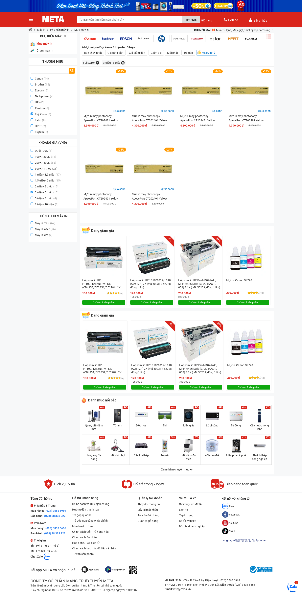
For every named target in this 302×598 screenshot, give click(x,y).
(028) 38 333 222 (54, 515)
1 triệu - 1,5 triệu (48, 174)
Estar (38, 120)
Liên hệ (183, 509)
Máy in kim (44, 235)
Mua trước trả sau (83, 526)
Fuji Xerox (41, 114)
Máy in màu (45, 223)
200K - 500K (45, 162)
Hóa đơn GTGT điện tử (86, 542)
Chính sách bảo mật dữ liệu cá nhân (94, 548)
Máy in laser (45, 229)
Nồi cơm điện (212, 455)
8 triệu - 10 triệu (46, 204)
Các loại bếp (141, 455)
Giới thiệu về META (190, 504)
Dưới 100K (43, 150)
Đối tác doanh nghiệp (192, 526)
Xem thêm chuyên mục (177, 469)
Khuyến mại (202, 30)
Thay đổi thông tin (149, 504)
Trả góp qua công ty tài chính (90, 520)
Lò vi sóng (212, 425)
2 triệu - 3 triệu (46, 186)
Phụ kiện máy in (59, 29)
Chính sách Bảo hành (85, 537)
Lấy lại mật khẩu (148, 509)
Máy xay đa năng (94, 457)
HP (37, 102)
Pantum (40, 108)
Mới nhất (172, 52)
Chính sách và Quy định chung (90, 504)
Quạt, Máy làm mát (94, 427)
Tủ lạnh (117, 425)
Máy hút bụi (117, 455)
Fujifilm (39, 132)
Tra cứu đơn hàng (148, 515)
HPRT (38, 126)
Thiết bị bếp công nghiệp (259, 457)
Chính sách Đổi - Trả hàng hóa (90, 531)
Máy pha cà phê (236, 455)
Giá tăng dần (115, 52)
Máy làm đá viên (188, 457)
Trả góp (188, 52)
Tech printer (42, 96)
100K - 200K (45, 156)
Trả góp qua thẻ (81, 515)
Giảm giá (156, 52)
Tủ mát (165, 455)
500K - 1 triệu (46, 168)
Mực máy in (81, 29)
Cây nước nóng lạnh (259, 427)
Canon (39, 78)
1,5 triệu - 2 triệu (48, 180)
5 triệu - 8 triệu (46, 198)
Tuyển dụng (186, 515)
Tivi (165, 425)
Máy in (41, 29)
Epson (39, 90)
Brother (39, 84)
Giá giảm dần (137, 52)
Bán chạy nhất (93, 52)
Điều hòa (141, 425)
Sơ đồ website (187, 520)
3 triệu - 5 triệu (46, 192)
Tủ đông (236, 425)
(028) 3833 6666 (55, 528)
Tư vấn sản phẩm (83, 554)
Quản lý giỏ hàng (148, 520)
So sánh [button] (121, 110)
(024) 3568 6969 (55, 510)
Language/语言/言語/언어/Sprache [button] (243, 540)
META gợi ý (208, 52)
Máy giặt (188, 425)
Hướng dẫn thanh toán (86, 509)
